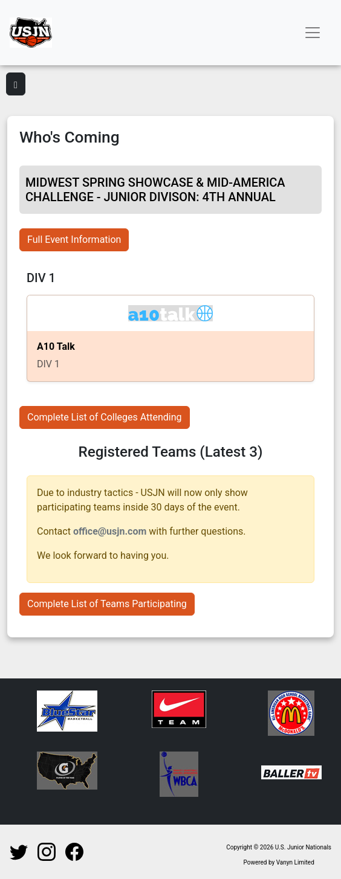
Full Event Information (74, 239)
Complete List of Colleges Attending (104, 417)
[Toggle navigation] (312, 33)
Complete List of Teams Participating (107, 604)
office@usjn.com (109, 531)
